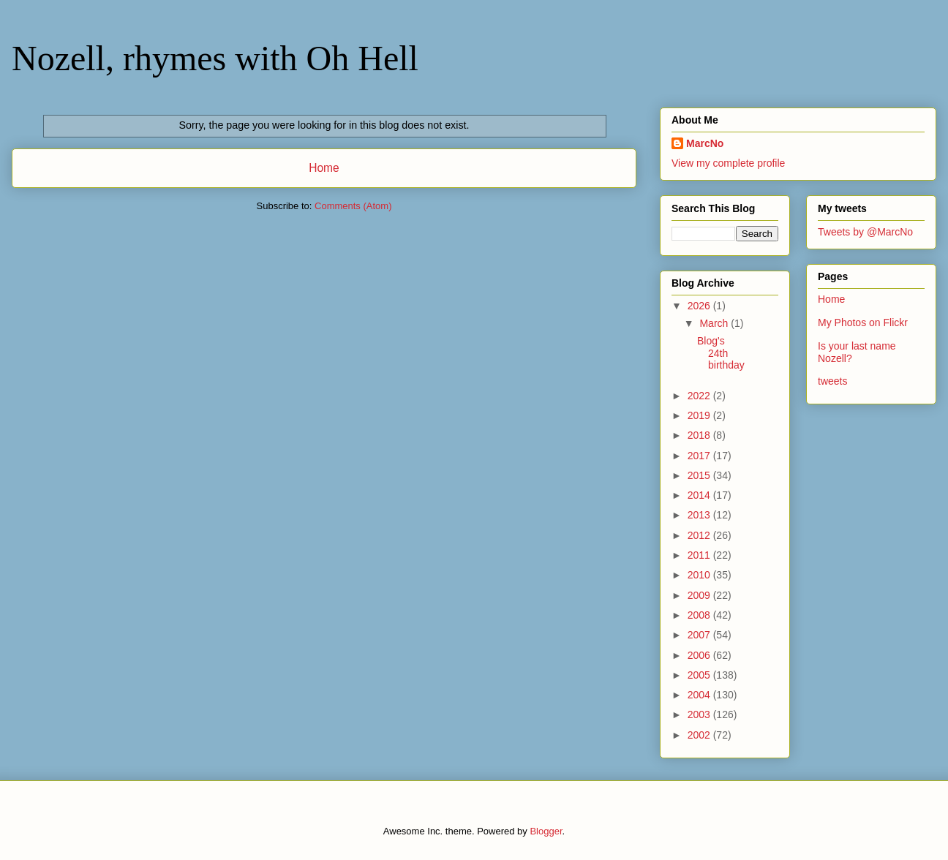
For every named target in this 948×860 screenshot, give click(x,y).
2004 (700, 695)
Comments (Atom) (353, 205)
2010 (700, 575)
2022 (700, 395)
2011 (700, 555)
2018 (700, 435)
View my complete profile (728, 163)
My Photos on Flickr (863, 322)
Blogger (546, 831)
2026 (700, 306)
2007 (700, 635)
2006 (700, 655)
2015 (700, 475)
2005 (700, 675)
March (715, 323)
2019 (700, 415)
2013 (700, 515)
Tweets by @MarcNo (865, 232)
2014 (700, 495)
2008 (700, 615)
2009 (700, 595)
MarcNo (704, 143)
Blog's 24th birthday (721, 353)
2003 (700, 714)
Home (324, 168)
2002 (700, 735)
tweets (832, 381)
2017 (700, 455)
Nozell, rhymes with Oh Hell (215, 58)
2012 (700, 535)
